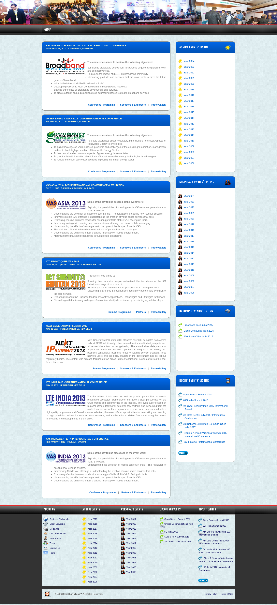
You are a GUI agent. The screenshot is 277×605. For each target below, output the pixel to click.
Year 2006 (189, 163)
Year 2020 (189, 84)
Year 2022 (189, 72)
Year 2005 (131, 572)
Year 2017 (189, 101)
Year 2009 (189, 146)
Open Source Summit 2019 (177, 519)
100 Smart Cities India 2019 (177, 541)
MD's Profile (55, 538)
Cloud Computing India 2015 (199, 330)
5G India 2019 (171, 532)
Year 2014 (189, 118)
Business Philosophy (60, 519)
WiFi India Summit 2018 (195, 400)
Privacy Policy (210, 594)
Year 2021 (189, 78)
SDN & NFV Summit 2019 (176, 537)
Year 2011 (189, 135)
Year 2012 (189, 129)
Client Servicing (57, 524)
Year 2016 (189, 106)
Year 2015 (189, 112)
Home (47, 30)
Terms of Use (226, 594)
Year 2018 (189, 95)
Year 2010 (189, 140)
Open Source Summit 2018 (197, 394)
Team (52, 543)
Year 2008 (189, 152)
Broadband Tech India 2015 (198, 325)
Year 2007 (189, 158)
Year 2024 (189, 61)
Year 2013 (189, 123)
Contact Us (55, 548)
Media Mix (54, 529)
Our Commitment (58, 533)
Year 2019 (189, 89)
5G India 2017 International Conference (204, 442)
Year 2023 (189, 67)
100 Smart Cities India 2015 (198, 336)
